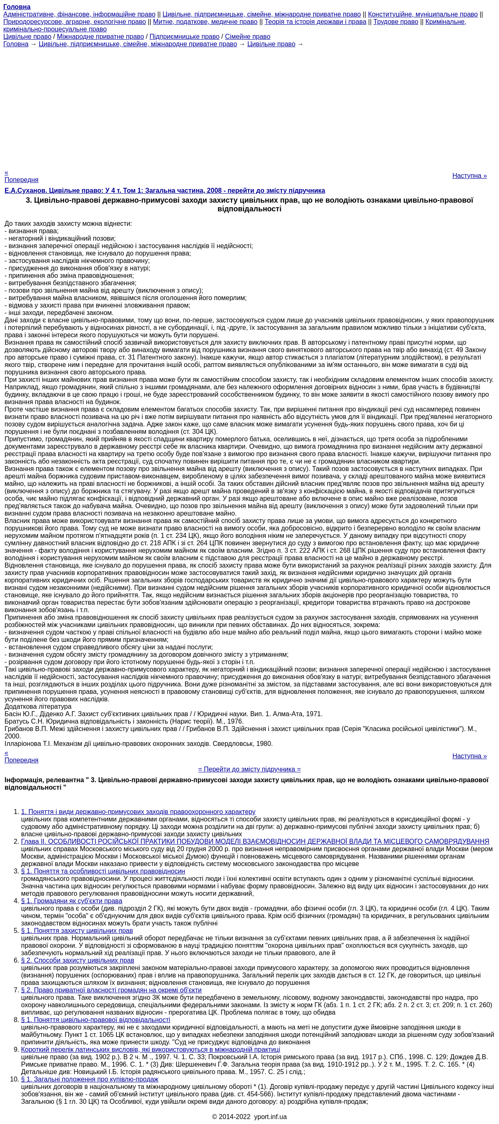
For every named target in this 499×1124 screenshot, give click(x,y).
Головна (16, 43)
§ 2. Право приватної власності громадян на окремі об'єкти (111, 990)
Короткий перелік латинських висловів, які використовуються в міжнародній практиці (150, 1049)
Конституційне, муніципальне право (423, 14)
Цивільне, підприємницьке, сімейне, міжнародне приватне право (262, 14)
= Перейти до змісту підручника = (249, 769)
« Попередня (21, 176)
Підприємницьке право (185, 36)
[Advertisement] (249, 105)
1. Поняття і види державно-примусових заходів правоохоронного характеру (138, 811)
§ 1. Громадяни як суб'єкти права (71, 900)
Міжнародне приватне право (100, 36)
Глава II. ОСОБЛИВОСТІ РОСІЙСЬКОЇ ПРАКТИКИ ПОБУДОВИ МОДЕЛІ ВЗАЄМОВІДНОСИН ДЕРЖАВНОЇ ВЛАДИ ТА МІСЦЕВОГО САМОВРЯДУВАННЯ (255, 841)
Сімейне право (248, 36)
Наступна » (469, 175)
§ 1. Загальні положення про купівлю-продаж (90, 1079)
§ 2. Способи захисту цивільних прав (77, 960)
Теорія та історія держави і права (315, 21)
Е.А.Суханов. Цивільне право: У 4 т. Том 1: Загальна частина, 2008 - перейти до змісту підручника (165, 190)
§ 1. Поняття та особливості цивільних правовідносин (103, 871)
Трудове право (395, 21)
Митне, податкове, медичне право (205, 21)
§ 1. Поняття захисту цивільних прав (77, 930)
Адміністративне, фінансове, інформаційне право (79, 14)
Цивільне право (27, 36)
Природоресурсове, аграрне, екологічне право (74, 21)
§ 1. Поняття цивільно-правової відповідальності (95, 1019)
